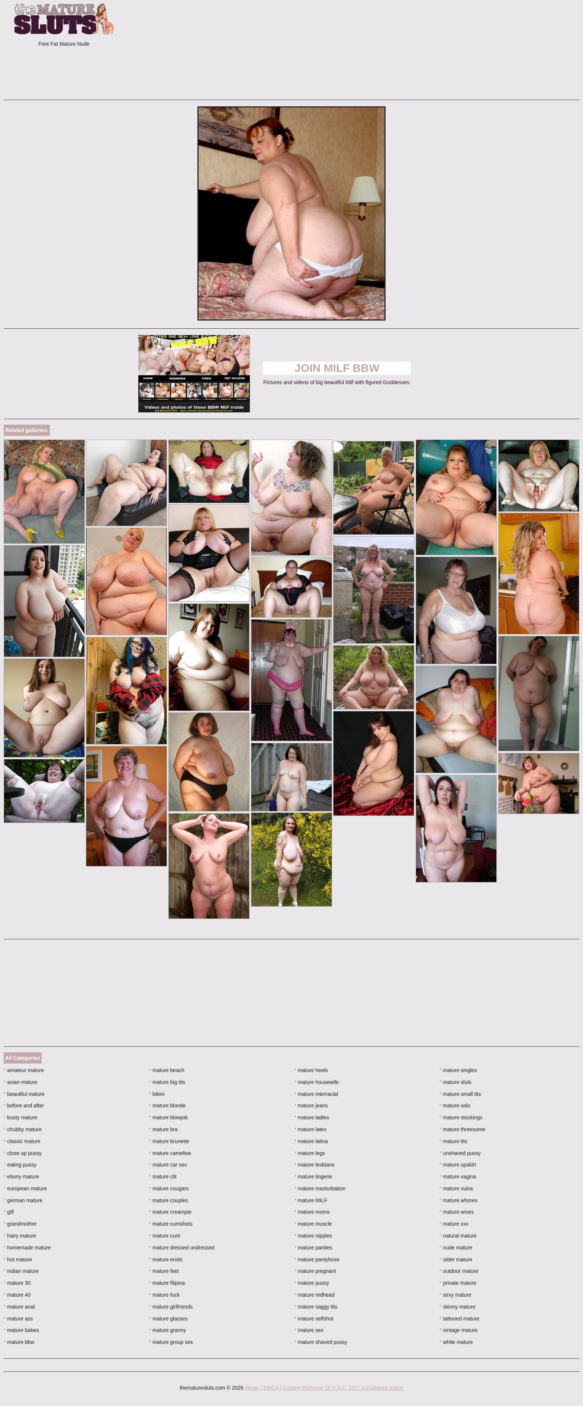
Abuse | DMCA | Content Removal (284, 1388)
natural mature (458, 1236)
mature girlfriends (171, 1307)
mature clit (163, 1177)
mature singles (458, 1070)
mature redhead (314, 1295)
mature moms (312, 1212)
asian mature (20, 1082)
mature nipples (313, 1236)
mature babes (21, 1330)
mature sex (309, 1330)
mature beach (166, 1070)
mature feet (164, 1271)
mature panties (313, 1248)
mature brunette (169, 1141)
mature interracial (316, 1094)
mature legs (309, 1153)
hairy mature (20, 1236)
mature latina (311, 1141)
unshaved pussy (460, 1153)
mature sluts (455, 1082)
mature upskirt (457, 1165)
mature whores (458, 1200)
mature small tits (460, 1094)
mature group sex (171, 1342)
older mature (455, 1259)
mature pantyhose (316, 1259)
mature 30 (17, 1283)
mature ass (18, 1319)
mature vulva (456, 1188)
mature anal (19, 1307)
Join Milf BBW (336, 368)
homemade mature (27, 1248)
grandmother (20, 1224)
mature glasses (168, 1319)
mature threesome (462, 1129)
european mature (25, 1188)
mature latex (310, 1129)
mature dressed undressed (182, 1248)
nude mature (455, 1248)
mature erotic (166, 1259)
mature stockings (460, 1117)
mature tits (453, 1141)
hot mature (18, 1259)
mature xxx (453, 1224)
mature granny (167, 1330)
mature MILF (311, 1200)
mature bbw (19, 1342)
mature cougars (169, 1188)
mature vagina (457, 1177)
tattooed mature (459, 1319)
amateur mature (24, 1070)
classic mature (22, 1141)
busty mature (20, 1117)
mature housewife (316, 1082)
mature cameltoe (170, 1153)
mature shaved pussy (320, 1342)
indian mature (21, 1271)
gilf (9, 1212)
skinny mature (457, 1307)
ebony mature (21, 1177)
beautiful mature (24, 1094)
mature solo (454, 1106)
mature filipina (167, 1283)
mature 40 (17, 1295)
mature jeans (311, 1106)
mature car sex (168, 1165)
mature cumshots (171, 1224)
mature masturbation (320, 1188)
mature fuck (164, 1295)
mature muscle (313, 1224)
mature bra (163, 1129)
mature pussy (311, 1283)
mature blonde (167, 1106)
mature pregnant (315, 1271)
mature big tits (167, 1082)
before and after (24, 1106)
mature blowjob (168, 1117)
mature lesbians (314, 1165)
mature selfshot (314, 1319)
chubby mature (23, 1129)
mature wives (456, 1212)
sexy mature (455, 1295)
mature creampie (170, 1212)
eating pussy (20, 1165)
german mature (23, 1200)
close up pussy (23, 1153)
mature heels (311, 1070)
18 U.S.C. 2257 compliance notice (364, 1388)
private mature (457, 1283)
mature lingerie (313, 1177)
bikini (156, 1094)
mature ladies (311, 1117)
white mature (456, 1342)
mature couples (168, 1200)
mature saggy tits (316, 1307)
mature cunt (164, 1236)
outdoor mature (458, 1271)
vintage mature (458, 1330)
